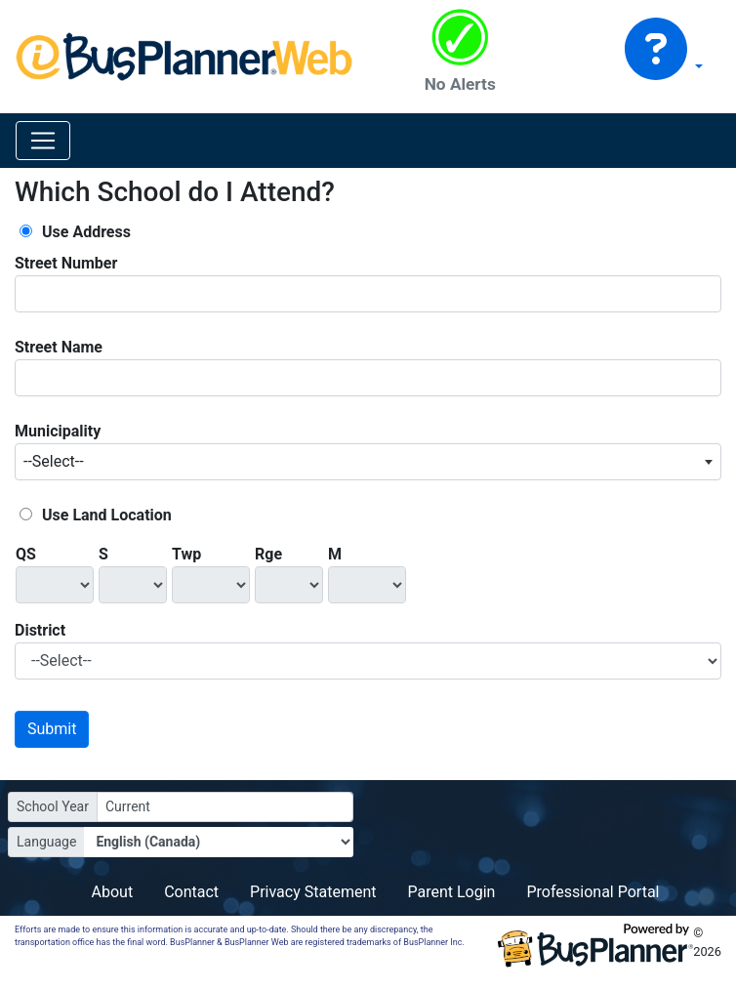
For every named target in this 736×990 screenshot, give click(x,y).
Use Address (86, 232)
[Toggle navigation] (43, 140)
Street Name (58, 347)
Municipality (58, 431)
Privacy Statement (313, 892)
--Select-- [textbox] (53, 461)
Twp (186, 554)
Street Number (66, 263)
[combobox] (368, 461)
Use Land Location (107, 515)
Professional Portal (592, 892)
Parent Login (451, 892)
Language (46, 841)
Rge (268, 554)
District (40, 630)
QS (26, 554)
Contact (191, 892)
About (113, 892)
